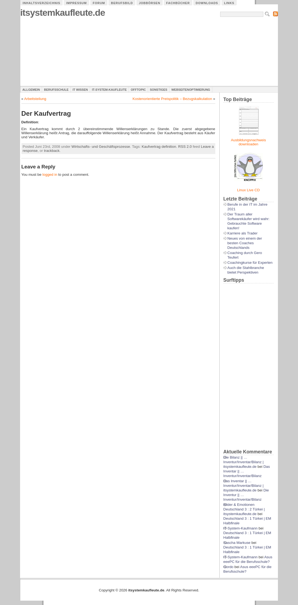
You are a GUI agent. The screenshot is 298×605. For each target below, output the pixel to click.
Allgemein (31, 89)
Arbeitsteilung (35, 99)
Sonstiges (158, 89)
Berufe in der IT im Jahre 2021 (247, 206)
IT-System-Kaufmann (240, 528)
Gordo (228, 567)
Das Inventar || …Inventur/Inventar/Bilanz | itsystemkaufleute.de (243, 485)
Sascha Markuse (237, 543)
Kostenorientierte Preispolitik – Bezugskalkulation (172, 99)
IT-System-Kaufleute (109, 89)
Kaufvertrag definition (159, 147)
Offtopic (138, 89)
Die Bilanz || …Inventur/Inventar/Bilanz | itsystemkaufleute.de (243, 462)
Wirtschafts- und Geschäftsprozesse (101, 147)
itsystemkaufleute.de (62, 13)
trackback (52, 151)
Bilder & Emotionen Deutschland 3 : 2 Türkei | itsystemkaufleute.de (244, 509)
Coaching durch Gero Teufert (244, 255)
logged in (49, 175)
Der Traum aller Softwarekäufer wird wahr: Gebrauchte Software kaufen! (248, 221)
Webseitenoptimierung (190, 89)
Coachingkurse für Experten (250, 263)
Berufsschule (56, 89)
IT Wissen (80, 89)
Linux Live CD (248, 190)
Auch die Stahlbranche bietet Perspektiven (245, 270)
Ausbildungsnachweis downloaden (248, 142)
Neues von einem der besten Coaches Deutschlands (244, 243)
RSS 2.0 (185, 147)
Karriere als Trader (242, 233)
